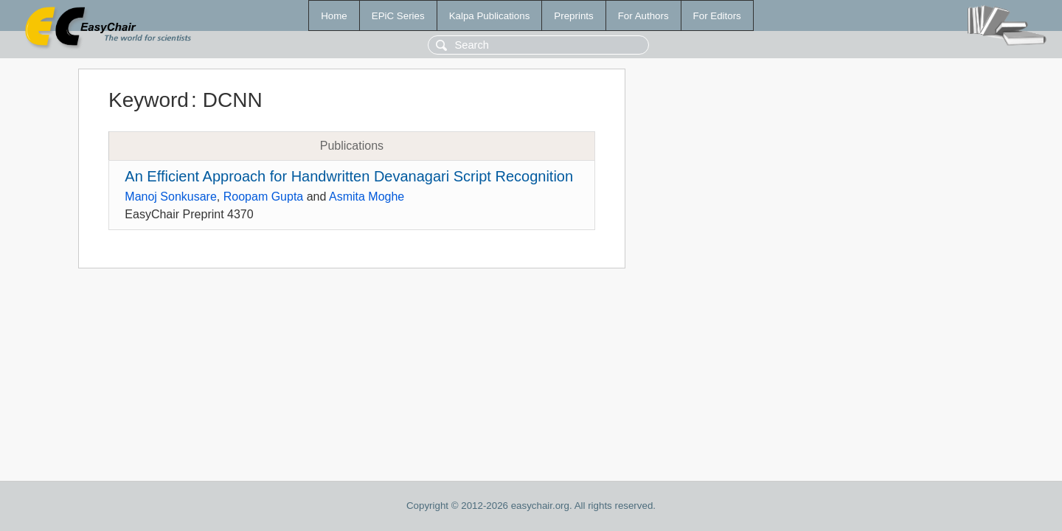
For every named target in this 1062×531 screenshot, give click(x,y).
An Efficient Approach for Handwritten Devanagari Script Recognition (349, 176)
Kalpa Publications (489, 15)
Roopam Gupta (263, 196)
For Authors (643, 15)
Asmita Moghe (366, 196)
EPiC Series (398, 15)
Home (334, 15)
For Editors (717, 15)
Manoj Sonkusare (171, 196)
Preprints (573, 15)
